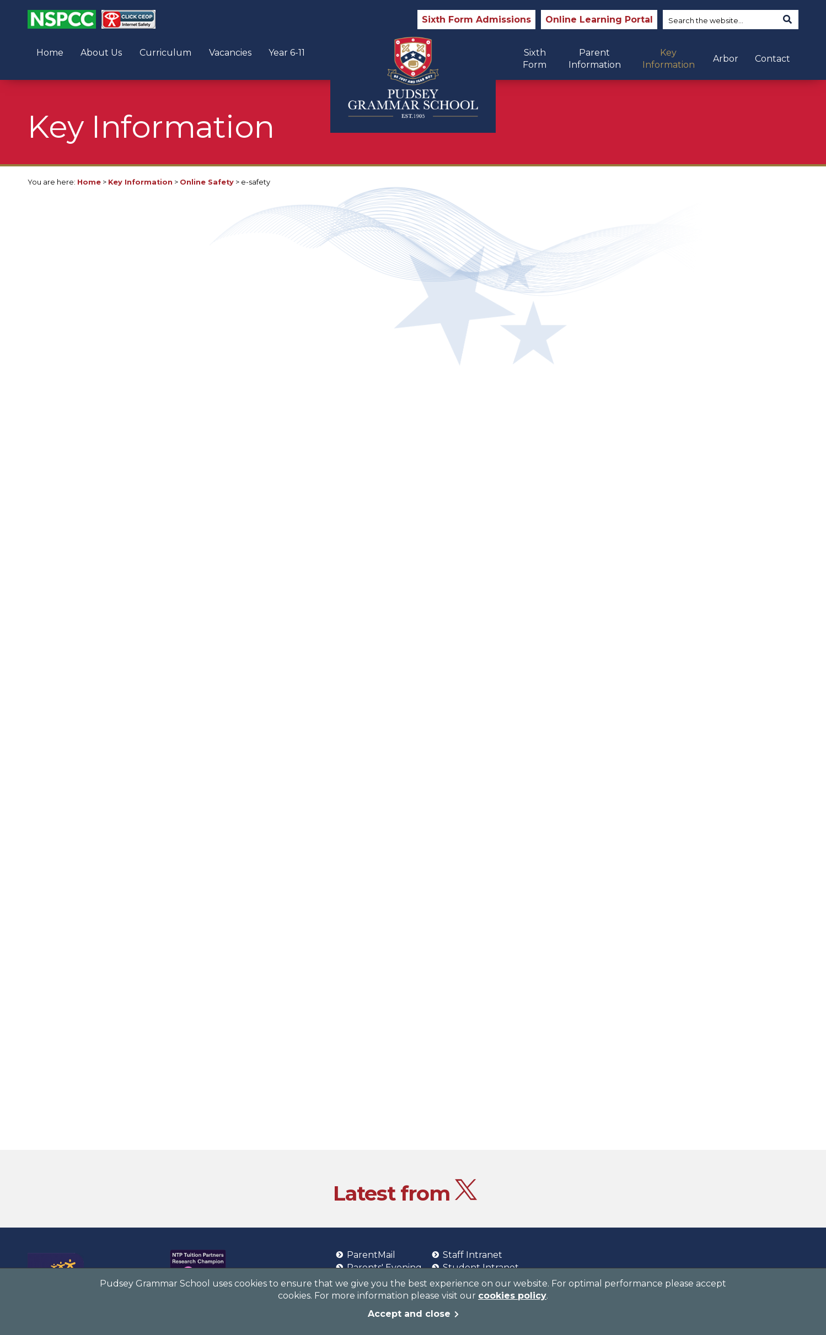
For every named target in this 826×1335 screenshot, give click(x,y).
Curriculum (165, 52)
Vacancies (230, 52)
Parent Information (594, 58)
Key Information (668, 58)
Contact (772, 58)
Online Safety (207, 182)
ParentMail (365, 1255)
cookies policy (512, 1295)
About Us (101, 52)
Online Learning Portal (599, 19)
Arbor (725, 58)
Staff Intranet (467, 1255)
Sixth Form (534, 58)
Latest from (405, 1193)
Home (49, 52)
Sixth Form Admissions (476, 19)
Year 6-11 (287, 52)
